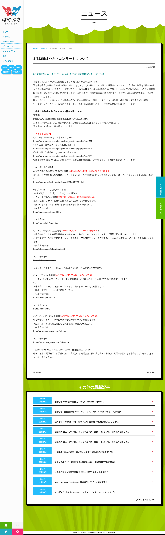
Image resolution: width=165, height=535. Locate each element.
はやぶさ (11, 21)
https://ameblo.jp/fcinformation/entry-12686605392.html (58, 182)
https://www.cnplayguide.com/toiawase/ (51, 342)
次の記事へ (151, 372)
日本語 (4, 67)
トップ (5, 32)
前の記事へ (37, 372)
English (11, 67)
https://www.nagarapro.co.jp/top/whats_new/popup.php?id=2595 (62, 156)
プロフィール (8, 46)
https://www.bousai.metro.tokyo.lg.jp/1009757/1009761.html (60, 119)
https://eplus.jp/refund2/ (44, 298)
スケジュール (8, 41)
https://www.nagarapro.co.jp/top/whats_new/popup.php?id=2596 (62, 149)
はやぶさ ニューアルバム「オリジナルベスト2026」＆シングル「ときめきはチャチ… (92, 432)
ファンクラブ (8, 61)
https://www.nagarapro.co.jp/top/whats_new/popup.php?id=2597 (62, 141)
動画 (4, 56)
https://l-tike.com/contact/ (44, 260)
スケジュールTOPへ (145, 500)
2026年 (42, 400)
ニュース (6, 37)
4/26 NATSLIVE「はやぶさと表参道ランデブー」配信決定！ (81, 482)
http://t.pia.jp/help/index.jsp (45, 223)
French (18, 67)
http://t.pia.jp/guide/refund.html (47, 212)
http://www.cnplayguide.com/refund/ (49, 331)
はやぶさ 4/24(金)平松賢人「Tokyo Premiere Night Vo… (79, 402)
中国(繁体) (16, 72)
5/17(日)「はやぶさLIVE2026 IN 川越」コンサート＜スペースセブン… (86, 492)
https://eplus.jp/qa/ (41, 309)
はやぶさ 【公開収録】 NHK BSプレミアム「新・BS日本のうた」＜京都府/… (89, 412)
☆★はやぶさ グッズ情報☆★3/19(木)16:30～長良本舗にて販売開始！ (85, 462)
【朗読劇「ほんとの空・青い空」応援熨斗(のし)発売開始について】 (84, 452)
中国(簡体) (6, 72)
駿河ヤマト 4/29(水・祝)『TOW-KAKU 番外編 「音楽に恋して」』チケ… (86, 422)
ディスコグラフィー (11, 51)
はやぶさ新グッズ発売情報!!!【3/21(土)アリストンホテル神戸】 (82, 472)
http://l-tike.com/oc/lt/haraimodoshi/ (49, 249)
